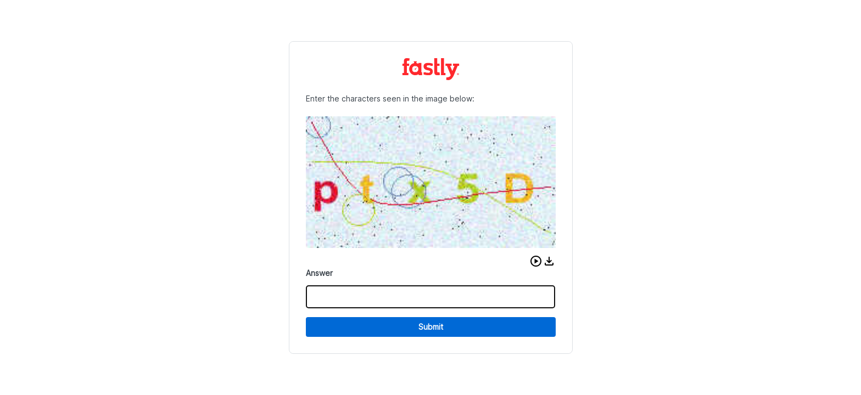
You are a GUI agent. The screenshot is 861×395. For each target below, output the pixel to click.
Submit (430, 326)
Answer (319, 273)
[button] (536, 261)
